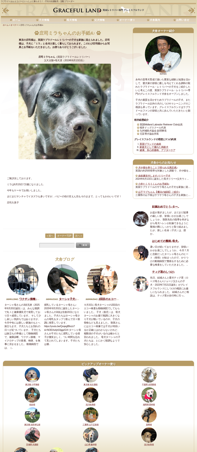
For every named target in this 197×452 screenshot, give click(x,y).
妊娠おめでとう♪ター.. (165, 206)
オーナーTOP (64, 235)
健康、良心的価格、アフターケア (157, 150)
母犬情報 (72, 20)
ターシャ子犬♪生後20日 (73, 299)
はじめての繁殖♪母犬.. (165, 241)
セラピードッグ (85, 439)
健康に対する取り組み (26, 439)
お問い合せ (182, 20)
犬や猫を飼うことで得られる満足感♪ (158, 167)
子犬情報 (44, 20)
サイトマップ (148, 439)
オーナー (14, 25)
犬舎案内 (155, 20)
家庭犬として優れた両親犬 (154, 147)
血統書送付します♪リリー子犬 (154, 175)
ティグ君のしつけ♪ (163, 271)
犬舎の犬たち (62, 439)
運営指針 (103, 439)
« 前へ (50, 235)
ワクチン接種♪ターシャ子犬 (36, 299)
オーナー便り (127, 20)
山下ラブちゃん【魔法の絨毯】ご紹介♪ (159, 192)
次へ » (78, 235)
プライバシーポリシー (119, 439)
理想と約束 (9, 439)
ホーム (16, 20)
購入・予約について (46, 439)
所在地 (73, 439)
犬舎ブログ (64, 259)
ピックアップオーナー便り (98, 364)
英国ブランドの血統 (150, 144)
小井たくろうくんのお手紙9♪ (153, 184)
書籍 (96, 439)
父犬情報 (99, 20)
